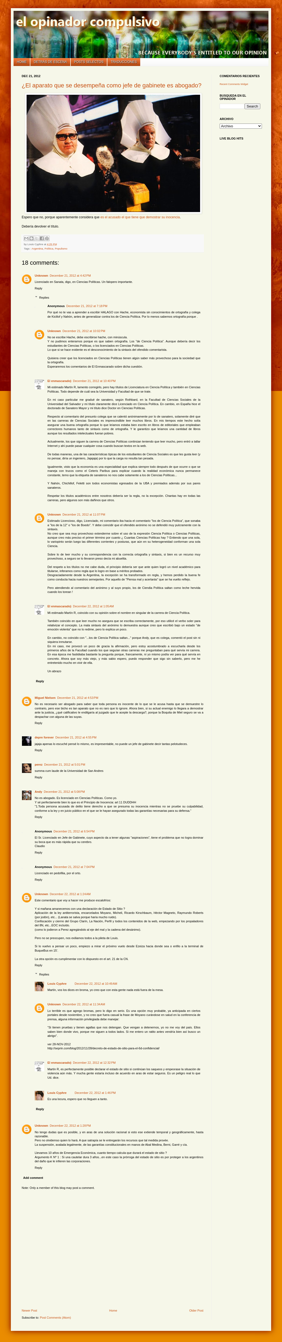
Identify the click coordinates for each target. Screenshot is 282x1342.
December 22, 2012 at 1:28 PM (70, 1125)
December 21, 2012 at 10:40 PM (94, 381)
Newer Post (29, 1310)
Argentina (37, 248)
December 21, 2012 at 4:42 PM (70, 275)
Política (48, 248)
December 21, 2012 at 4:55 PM (75, 737)
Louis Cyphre (56, 983)
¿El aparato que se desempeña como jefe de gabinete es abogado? (111, 85)
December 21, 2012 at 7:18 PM (86, 306)
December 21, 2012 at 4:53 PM (77, 697)
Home (22, 62)
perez (39, 764)
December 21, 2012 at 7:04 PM (74, 867)
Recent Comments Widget (234, 84)
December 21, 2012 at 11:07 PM (84, 514)
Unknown (41, 275)
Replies (44, 297)
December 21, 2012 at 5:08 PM (64, 791)
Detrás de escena (50, 62)
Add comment (33, 1177)
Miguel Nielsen (45, 697)
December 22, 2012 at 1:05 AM (93, 606)
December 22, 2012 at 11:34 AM (84, 1004)
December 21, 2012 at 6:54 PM (74, 831)
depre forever (44, 737)
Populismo (61, 248)
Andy (38, 791)
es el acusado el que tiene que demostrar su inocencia (140, 217)
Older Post (196, 1310)
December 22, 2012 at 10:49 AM (96, 983)
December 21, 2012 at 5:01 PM (64, 764)
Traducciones (124, 62)
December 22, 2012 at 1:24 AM (70, 894)
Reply (38, 288)
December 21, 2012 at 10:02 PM (84, 331)
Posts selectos (89, 62)
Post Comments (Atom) (55, 1317)
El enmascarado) (59, 381)
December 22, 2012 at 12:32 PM (94, 1062)
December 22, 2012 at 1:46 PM (95, 1092)
